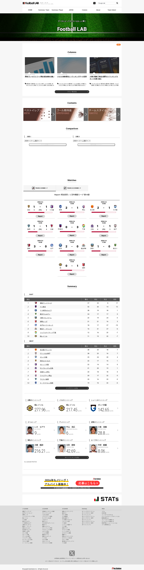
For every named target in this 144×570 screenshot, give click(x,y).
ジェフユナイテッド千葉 (48, 332)
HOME (30, 10)
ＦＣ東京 (43, 307)
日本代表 (104, 513)
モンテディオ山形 (46, 518)
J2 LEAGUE (45, 508)
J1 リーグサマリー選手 (87, 513)
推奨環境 (62, 558)
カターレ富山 (45, 531)
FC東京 (76, 85)
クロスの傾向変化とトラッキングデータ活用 (72, 76)
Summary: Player (57, 10)
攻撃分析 (28, 83)
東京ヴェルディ (81, 85)
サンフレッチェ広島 (46, 368)
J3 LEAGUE (65, 508)
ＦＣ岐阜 (64, 523)
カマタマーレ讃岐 (66, 533)
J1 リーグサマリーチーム (88, 511)
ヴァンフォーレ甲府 (47, 528)
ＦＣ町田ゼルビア (46, 310)
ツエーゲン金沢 (66, 521)
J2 (52, 83)
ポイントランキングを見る (72, 457)
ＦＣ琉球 (64, 543)
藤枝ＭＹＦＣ (45, 534)
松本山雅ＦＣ (65, 518)
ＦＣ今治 (44, 538)
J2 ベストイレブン (86, 519)
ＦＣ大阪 (64, 526)
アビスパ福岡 (44, 379)
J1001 (39, 188)
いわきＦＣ (45, 519)
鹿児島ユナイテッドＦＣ (68, 541)
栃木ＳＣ (64, 513)
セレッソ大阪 (44, 364)
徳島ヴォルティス (46, 536)
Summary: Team (43, 10)
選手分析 (103, 83)
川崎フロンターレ (46, 318)
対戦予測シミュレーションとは (109, 523)
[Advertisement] (72, 160)
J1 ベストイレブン (86, 514)
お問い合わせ (85, 558)
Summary (84, 508)
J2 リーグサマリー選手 (87, 518)
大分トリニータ (46, 541)
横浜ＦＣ (44, 524)
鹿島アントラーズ (100, 85)
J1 (81, 83)
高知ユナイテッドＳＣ (67, 536)
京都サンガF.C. (45, 372)
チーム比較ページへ (47, 144)
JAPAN (71, 10)
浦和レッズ (65, 85)
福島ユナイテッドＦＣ (67, 511)
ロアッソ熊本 (65, 539)
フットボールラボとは (107, 514)
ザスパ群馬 (65, 514)
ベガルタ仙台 (49, 85)
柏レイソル (71, 85)
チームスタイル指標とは (108, 521)
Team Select (112, 10)
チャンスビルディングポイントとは (110, 516)
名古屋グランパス (46, 350)
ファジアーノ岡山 (32, 85)
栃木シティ (45, 521)
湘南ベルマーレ (46, 526)
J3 (27, 85)
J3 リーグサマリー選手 (87, 523)
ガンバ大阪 (43, 357)
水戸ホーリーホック (46, 325)
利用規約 (57, 558)
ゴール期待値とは (106, 524)
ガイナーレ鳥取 (66, 529)
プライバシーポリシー (70, 558)
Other (103, 508)
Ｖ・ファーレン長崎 (41, 85)
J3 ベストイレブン (86, 524)
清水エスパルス (45, 361)
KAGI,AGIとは (105, 518)
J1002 (72, 188)
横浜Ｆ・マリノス (46, 329)
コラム (103, 511)
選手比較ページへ (96, 144)
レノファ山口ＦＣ (66, 531)
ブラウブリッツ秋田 (47, 516)
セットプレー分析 (40, 83)
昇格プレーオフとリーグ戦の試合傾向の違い (39, 76)
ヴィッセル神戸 (45, 353)
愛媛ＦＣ (64, 534)
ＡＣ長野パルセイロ (67, 519)
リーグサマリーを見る (72, 388)
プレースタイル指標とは (108, 519)
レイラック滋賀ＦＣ (67, 524)
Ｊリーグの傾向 (47, 83)
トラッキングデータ (63, 83)
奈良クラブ (65, 528)
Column (84, 10)
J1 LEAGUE (25, 508)
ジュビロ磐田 (45, 533)
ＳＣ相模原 (65, 516)
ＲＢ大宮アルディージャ (48, 523)
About (98, 10)
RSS (118, 44)
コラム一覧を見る (72, 91)
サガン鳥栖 (45, 539)
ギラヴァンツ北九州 (67, 538)
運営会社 (79, 558)
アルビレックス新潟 (47, 529)
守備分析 (33, 83)
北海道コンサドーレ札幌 (48, 511)
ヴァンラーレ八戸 (46, 513)
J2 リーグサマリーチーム (88, 516)
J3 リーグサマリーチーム (88, 521)
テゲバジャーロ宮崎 (47, 543)
